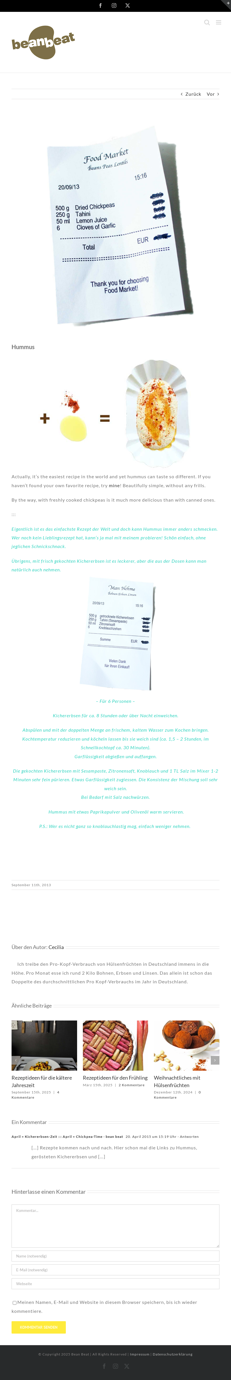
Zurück (193, 94)
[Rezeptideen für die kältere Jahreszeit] (44, 1023)
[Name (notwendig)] (115, 1256)
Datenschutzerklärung (173, 1354)
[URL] (115, 1283)
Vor (211, 94)
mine (114, 485)
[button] (16, 1060)
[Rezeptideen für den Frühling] (115, 1023)
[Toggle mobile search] (207, 22)
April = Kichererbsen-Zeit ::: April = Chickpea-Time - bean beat (67, 1136)
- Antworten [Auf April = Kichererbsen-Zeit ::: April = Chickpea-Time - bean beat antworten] (188, 1136)
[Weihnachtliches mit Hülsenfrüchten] (186, 1023)
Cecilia (56, 947)
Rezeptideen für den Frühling (115, 1077)
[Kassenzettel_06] (115, 225)
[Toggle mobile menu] (219, 22)
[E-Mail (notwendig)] (115, 1269)
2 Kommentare (132, 1085)
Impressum (140, 1354)
